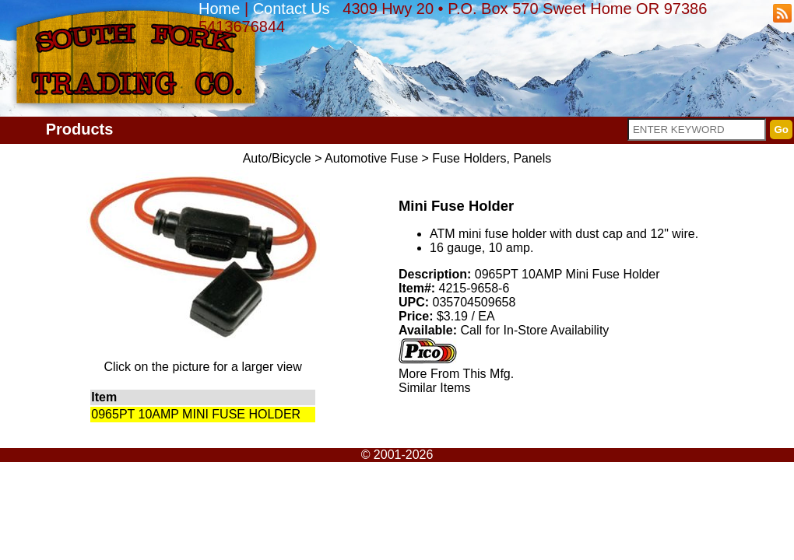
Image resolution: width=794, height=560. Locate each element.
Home (219, 8)
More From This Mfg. (456, 373)
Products (80, 129)
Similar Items (434, 387)
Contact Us (291, 8)
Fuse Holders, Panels (491, 158)
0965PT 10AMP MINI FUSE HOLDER (195, 414)
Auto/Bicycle (277, 158)
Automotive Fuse (371, 158)
